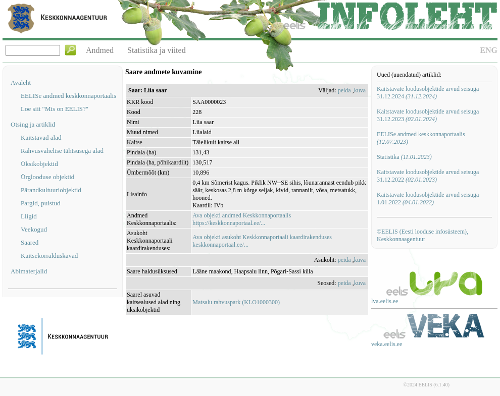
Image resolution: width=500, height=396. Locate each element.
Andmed (100, 50)
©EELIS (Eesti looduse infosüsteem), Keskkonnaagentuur (422, 235)
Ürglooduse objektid (47, 177)
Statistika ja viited (156, 50)
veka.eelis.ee (386, 344)
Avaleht (21, 82)
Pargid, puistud (41, 203)
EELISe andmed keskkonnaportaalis (68, 95)
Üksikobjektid (39, 163)
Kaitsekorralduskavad (49, 255)
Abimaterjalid (29, 271)
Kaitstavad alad (41, 137)
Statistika (404, 156)
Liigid (29, 216)
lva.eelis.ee (384, 301)
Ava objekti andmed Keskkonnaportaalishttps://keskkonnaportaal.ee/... (241, 219)
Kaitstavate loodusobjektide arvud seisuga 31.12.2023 (428, 115)
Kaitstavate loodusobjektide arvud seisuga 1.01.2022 (428, 198)
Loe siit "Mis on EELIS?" (54, 108)
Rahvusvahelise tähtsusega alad (62, 150)
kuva (360, 90)
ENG (488, 50)
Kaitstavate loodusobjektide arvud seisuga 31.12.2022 (428, 175)
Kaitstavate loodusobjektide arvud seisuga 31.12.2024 (428, 92)
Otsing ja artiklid (33, 124)
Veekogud (34, 229)
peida (344, 90)
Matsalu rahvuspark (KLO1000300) (236, 302)
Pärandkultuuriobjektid (51, 190)
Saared (29, 242)
